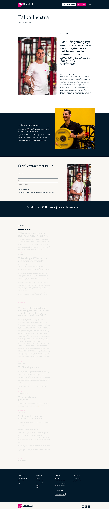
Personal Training (40, 483)
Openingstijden (21, 480)
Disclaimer (75, 481)
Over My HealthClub (22, 478)
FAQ (19, 483)
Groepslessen (39, 480)
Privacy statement (77, 480)
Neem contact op (24, 189)
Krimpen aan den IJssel (60, 480)
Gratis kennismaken (69, 4)
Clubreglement (76, 478)
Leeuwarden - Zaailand (60, 485)
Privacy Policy (40, 192)
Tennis (37, 485)
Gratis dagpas (60, 494)
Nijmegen (57, 478)
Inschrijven (81, 4)
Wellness (38, 487)
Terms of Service (48, 192)
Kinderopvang (39, 481)
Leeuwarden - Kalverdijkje (60, 483)
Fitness (37, 478)
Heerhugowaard (58, 481)
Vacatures (20, 481)
